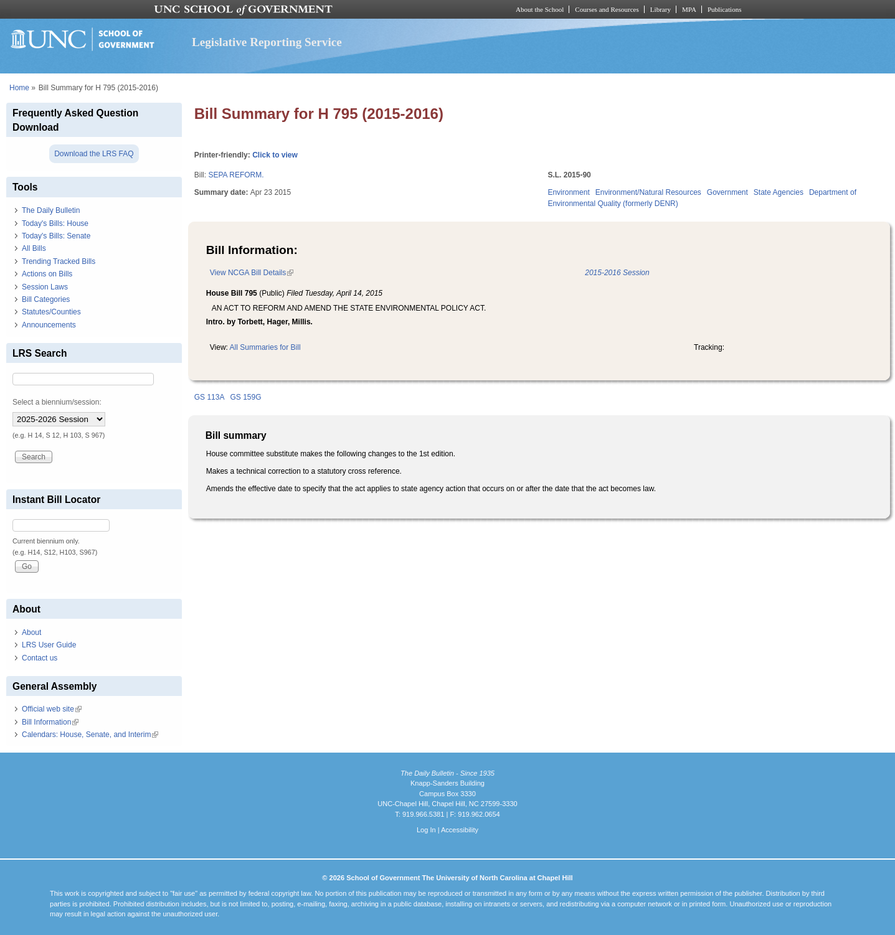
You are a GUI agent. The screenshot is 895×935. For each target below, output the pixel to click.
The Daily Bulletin (51, 210)
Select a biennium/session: (57, 402)
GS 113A (209, 397)
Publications (725, 9)
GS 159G (245, 397)
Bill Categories (46, 299)
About (31, 632)
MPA (689, 9)
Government (727, 192)
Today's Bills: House (55, 223)
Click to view (275, 155)
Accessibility (459, 830)
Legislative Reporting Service (267, 42)
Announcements (49, 325)
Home (19, 87)
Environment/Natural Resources (648, 192)
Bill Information (50, 722)
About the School (540, 9)
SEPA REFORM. (235, 175)
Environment (568, 192)
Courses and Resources (606, 9)
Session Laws (45, 287)
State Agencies (778, 192)
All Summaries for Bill (265, 347)
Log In (426, 830)
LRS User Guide (49, 645)
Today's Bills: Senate (56, 236)
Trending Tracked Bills (58, 261)
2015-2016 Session (617, 272)
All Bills (34, 248)
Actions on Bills (47, 274)
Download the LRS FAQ (93, 153)
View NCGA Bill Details (251, 272)
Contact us (39, 658)
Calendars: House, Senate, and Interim (90, 734)
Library (660, 9)
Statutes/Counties (51, 312)
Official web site (52, 709)
